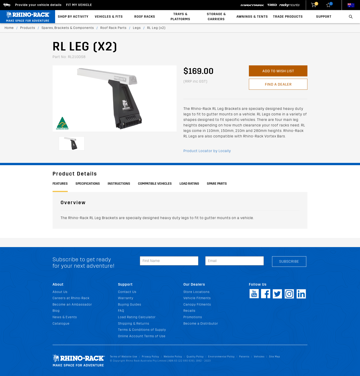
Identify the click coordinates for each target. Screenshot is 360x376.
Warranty (125, 298)
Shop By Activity (73, 17)
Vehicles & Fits (109, 17)
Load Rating (189, 184)
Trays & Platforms (180, 16)
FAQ (121, 311)
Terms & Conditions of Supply (142, 330)
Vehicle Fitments (197, 298)
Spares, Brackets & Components (68, 28)
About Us (60, 292)
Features (60, 184)
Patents (244, 356)
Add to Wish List (278, 71)
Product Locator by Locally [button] (207, 151)
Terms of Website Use (123, 356)
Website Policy (173, 356)
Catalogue (61, 324)
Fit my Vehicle (79, 5)
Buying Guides (129, 304)
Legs (137, 28)
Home (9, 28)
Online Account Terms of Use (142, 336)
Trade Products (288, 17)
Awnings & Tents (252, 17)
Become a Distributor (200, 324)
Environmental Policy (221, 356)
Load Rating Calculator (137, 317)
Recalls (189, 311)
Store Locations (196, 292)
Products (27, 28)
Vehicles (259, 356)
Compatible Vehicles (155, 184)
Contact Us (127, 292)
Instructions (119, 184)
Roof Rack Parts (113, 28)
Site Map (274, 356)
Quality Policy (195, 356)
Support (324, 17)
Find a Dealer (278, 84)
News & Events (65, 317)
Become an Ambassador (72, 304)
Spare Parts (217, 184)
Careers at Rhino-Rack (71, 298)
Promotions (192, 317)
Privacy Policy (150, 356)
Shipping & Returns (133, 324)
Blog (56, 311)
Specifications (88, 184)
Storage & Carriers (216, 16)
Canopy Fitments (197, 304)
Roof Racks (144, 17)
